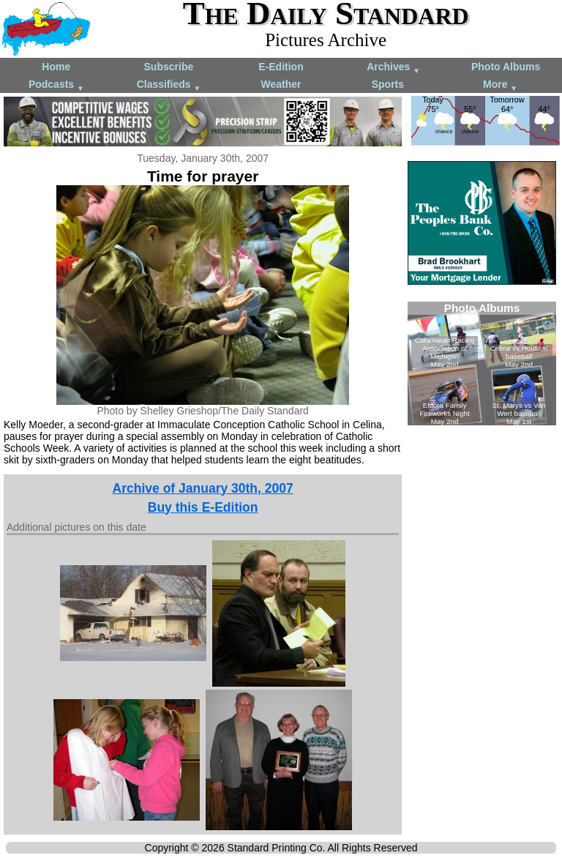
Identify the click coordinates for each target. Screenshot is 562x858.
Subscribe (169, 66)
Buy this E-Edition (203, 507)
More (500, 85)
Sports (388, 84)
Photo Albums (505, 66)
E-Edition (280, 66)
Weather (281, 84)
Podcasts (56, 85)
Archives (393, 68)
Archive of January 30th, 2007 (203, 488)
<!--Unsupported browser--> (482, 363)
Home (56, 66)
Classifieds (169, 85)
